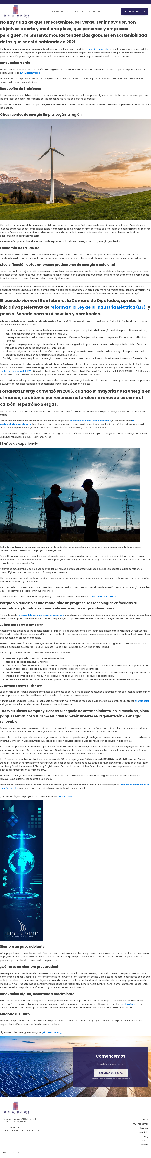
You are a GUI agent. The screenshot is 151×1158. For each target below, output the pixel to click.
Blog (146, 1136)
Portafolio (94, 11)
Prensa (145, 1140)
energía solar (142, 701)
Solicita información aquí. (103, 596)
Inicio (145, 1120)
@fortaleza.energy (52, 1032)
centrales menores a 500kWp (16, 371)
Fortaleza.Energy (128, 1004)
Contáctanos (65, 796)
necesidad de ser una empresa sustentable (41, 615)
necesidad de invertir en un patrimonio (90, 420)
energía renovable (98, 49)
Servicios (78, 11)
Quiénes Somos (59, 11)
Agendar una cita (135, 11)
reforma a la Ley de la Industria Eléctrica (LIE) (98, 307)
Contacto (143, 1145)
